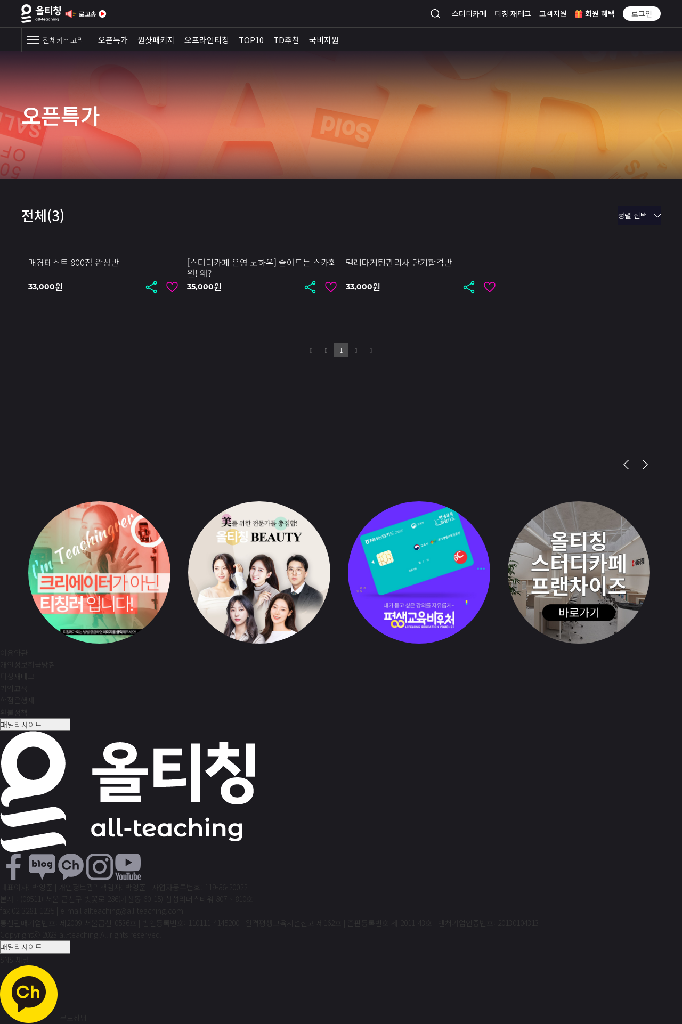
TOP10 (251, 39)
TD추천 (286, 39)
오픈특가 (113, 39)
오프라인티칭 (206, 39)
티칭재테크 (17, 676)
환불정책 (14, 712)
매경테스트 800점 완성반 (73, 262)
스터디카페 (469, 13)
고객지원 (553, 13)
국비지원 (324, 39)
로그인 (641, 13)
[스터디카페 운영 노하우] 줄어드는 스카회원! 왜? (262, 267)
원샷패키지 (156, 39)
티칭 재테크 (512, 13)
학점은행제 (17, 700)
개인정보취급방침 (27, 664)
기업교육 (14, 688)
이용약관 (14, 652)
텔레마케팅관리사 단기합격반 (399, 262)
